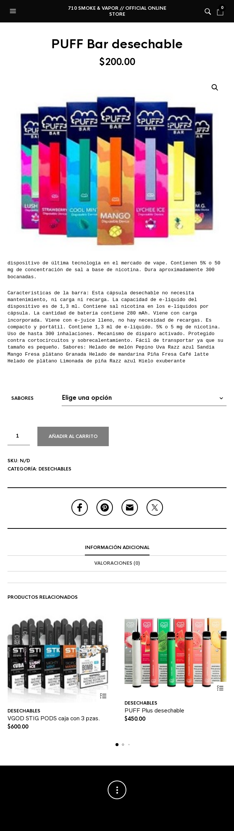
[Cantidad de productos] (18, 436)
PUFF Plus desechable (154, 710)
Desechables (55, 469)
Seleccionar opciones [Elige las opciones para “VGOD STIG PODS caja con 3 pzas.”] (103, 696)
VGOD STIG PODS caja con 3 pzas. (53, 718)
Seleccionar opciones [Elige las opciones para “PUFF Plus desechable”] (220, 688)
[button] (13, 11)
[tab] (117, 548)
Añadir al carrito (73, 436)
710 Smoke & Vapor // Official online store (117, 11)
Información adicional (117, 548)
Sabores (22, 398)
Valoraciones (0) (117, 563)
